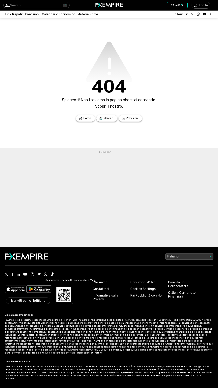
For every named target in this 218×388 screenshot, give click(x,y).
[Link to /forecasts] (32, 14)
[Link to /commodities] (88, 14)
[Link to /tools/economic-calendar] (58, 14)
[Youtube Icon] (25, 274)
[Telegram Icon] (39, 274)
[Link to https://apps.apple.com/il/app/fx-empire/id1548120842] (16, 289)
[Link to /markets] (106, 118)
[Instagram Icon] (32, 274)
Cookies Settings (143, 289)
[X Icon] (6, 275)
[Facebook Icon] (12, 274)
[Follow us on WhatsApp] (198, 14)
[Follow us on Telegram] (211, 14)
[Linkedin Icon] (18, 274)
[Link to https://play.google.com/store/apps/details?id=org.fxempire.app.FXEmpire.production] (39, 289)
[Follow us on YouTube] (204, 14)
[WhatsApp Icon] (45, 274)
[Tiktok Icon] (52, 274)
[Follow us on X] (192, 14)
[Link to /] (85, 118)
